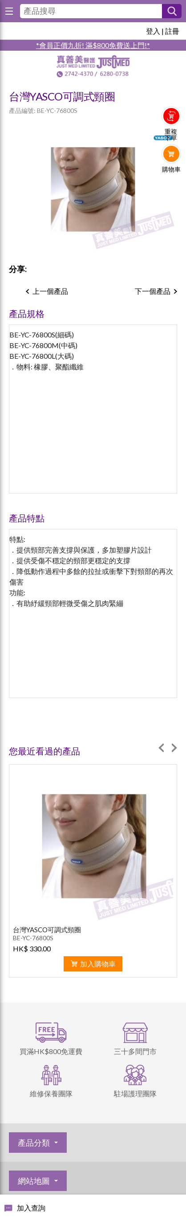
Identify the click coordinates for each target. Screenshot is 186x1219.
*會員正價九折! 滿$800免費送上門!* (93, 45)
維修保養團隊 (51, 1093)
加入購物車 (98, 963)
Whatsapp (172, 187)
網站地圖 (34, 1181)
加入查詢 (31, 1207)
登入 (153, 31)
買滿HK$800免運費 (51, 1051)
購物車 (171, 169)
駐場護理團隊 (135, 1093)
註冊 (172, 31)
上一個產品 (50, 291)
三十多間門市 (135, 1051)
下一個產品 (152, 291)
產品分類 (34, 1142)
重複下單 (171, 134)
